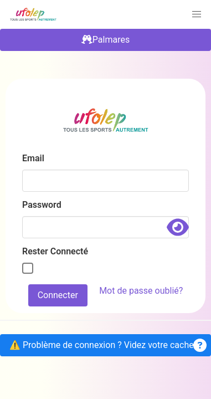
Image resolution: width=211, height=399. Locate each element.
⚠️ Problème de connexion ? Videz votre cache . (108, 345)
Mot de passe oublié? (141, 290)
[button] (196, 14)
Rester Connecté (55, 251)
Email (33, 158)
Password (41, 205)
